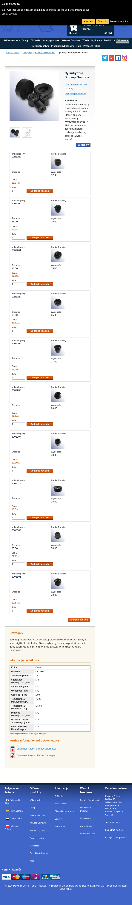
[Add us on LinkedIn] (111, 58)
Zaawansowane (62, 803)
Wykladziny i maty (38, 830)
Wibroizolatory (36, 800)
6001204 (16, 343)
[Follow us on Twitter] (105, 58)
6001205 (16, 390)
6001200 (16, 203)
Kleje (32, 861)
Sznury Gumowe (37, 815)
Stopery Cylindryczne (45, 52)
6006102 (16, 530)
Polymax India (14, 811)
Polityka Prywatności (89, 800)
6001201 (16, 250)
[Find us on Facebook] (118, 58)
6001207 (16, 436)
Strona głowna (12, 52)
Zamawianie (85, 818)
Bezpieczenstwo (37, 838)
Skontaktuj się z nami (64, 811)
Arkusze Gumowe (38, 823)
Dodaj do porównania (75, 93)
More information (119, 21)
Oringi (32, 808)
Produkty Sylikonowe (39, 853)
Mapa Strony (60, 826)
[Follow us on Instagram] (124, 58)
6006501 (16, 576)
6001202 (16, 297)
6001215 (16, 483)
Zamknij (102, 21)
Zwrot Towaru (86, 826)
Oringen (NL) (14, 818)
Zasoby (58, 819)
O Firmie (59, 796)
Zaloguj (108, 33)
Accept (90, 21)
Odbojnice (28, 52)
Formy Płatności (87, 833)
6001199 (16, 156)
